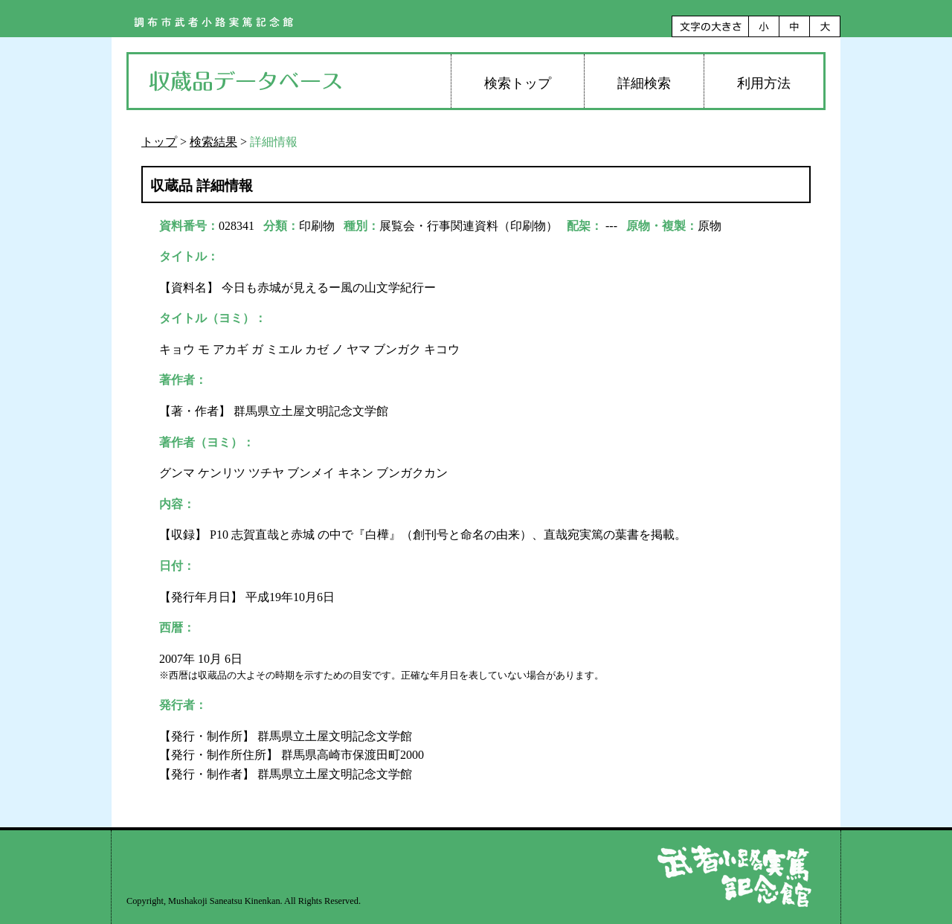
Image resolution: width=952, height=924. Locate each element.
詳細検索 (644, 83)
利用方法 (764, 83)
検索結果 (213, 141)
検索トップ (517, 83)
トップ (159, 141)
